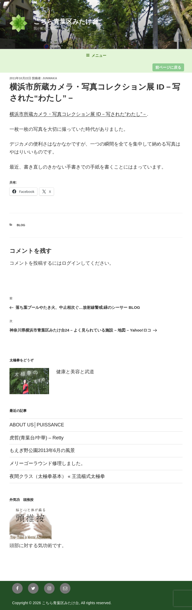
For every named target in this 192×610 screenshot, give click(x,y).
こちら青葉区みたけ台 (65, 21)
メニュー (96, 55)
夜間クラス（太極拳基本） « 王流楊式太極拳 (57, 476)
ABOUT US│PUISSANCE (36, 424)
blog (21, 225)
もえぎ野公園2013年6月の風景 (42, 450)
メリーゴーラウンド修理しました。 (47, 463)
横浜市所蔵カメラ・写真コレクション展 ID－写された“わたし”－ (78, 114)
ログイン (71, 263)
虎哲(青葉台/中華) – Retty (36, 437)
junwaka (49, 78)
